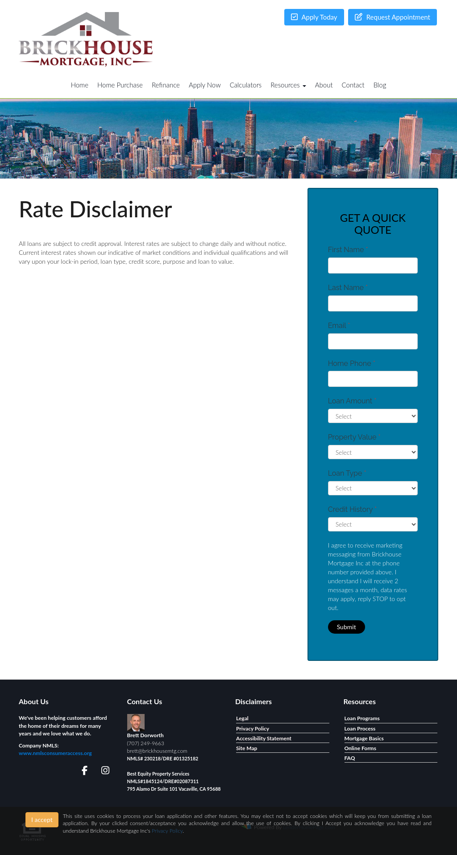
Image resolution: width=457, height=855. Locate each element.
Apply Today (314, 17)
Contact (353, 85)
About (324, 85)
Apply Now (205, 85)
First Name (348, 249)
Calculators (246, 85)
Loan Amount (352, 401)
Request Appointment (392, 17)
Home (79, 85)
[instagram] (104, 771)
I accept (42, 819)
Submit (346, 627)
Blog (380, 85)
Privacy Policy (167, 830)
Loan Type (347, 473)
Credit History (352, 509)
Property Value (354, 437)
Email (339, 325)
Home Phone (351, 363)
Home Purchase (120, 85)
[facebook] (82, 771)
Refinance (166, 85)
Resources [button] (288, 85)
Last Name (348, 287)
